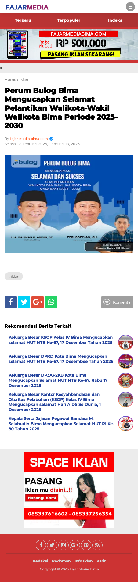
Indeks (115, 20)
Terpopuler (68, 20)
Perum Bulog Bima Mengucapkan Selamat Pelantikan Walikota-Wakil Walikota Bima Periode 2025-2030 (61, 108)
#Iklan (13, 276)
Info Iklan (83, 561)
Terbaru (23, 20)
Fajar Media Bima (84, 569)
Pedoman (61, 561)
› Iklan (22, 79)
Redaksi (40, 561)
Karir (101, 561)
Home (10, 79)
